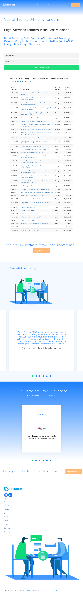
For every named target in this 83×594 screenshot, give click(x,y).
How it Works (9, 506)
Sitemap (7, 532)
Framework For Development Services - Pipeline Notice (37, 129)
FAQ (5, 513)
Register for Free (23, 81)
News (6, 520)
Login (67, 4)
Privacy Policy (44, 590)
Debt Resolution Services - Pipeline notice (33, 195)
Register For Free (75, 4)
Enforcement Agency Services (30, 213)
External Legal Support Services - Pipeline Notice (35, 189)
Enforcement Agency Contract (30, 227)
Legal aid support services (28, 207)
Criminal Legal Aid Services (28, 186)
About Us (7, 516)
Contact (61, 4)
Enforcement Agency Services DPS (31, 217)
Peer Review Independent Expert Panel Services (35, 149)
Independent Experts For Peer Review (32, 152)
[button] (32, 376)
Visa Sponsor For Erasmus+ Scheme (31, 118)
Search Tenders (40, 4)
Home (6, 498)
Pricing (55, 4)
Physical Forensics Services (29, 220)
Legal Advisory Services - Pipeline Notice (33, 121)
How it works (49, 4)
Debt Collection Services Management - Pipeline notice (37, 192)
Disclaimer (54, 590)
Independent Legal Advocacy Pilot (31, 146)
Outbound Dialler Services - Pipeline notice (33, 199)
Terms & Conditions (31, 590)
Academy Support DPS (27, 210)
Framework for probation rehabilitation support (34, 223)
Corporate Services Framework (30, 138)
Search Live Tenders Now (41, 68)
